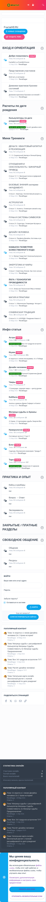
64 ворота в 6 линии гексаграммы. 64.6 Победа (26, 359)
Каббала (13, 397)
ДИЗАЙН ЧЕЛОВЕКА (19, 232)
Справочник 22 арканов (24, 466)
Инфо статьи (11, 329)
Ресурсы (13, 560)
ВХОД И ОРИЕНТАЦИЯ (18, 48)
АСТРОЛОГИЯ (16, 202)
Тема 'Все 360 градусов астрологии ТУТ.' (24, 659)
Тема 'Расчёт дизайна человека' (21, 668)
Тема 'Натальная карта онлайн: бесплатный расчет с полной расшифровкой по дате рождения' (22, 678)
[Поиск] (43, 5)
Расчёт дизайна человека (27, 127)
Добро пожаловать (18, 56)
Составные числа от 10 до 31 (19, 436)
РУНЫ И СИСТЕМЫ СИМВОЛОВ (25, 217)
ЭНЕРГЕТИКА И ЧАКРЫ (20, 265)
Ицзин (12, 352)
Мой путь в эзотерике (16, 77)
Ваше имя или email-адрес (15, 581)
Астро (12, 337)
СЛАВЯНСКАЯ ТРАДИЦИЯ (22, 312)
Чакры (12, 382)
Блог (11, 444)
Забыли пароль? (11, 599)
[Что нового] (38, 5)
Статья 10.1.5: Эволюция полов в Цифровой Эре (26, 176)
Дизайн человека (17, 367)
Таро (11, 459)
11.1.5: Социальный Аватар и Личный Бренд (25, 155)
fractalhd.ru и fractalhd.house (19, 62)
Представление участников (22, 71)
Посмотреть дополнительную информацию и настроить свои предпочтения (22, 880)
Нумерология (16, 430)
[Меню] (3, 5)
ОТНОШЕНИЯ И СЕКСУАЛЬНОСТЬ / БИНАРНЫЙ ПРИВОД (25, 167)
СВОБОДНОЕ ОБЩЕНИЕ (20, 540)
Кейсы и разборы (17, 485)
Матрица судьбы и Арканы (23, 412)
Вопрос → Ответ (17, 497)
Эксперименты (16, 510)
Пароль (7, 590)
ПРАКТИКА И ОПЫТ (16, 477)
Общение (13, 548)
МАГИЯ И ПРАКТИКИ (19, 297)
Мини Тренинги (13, 138)
